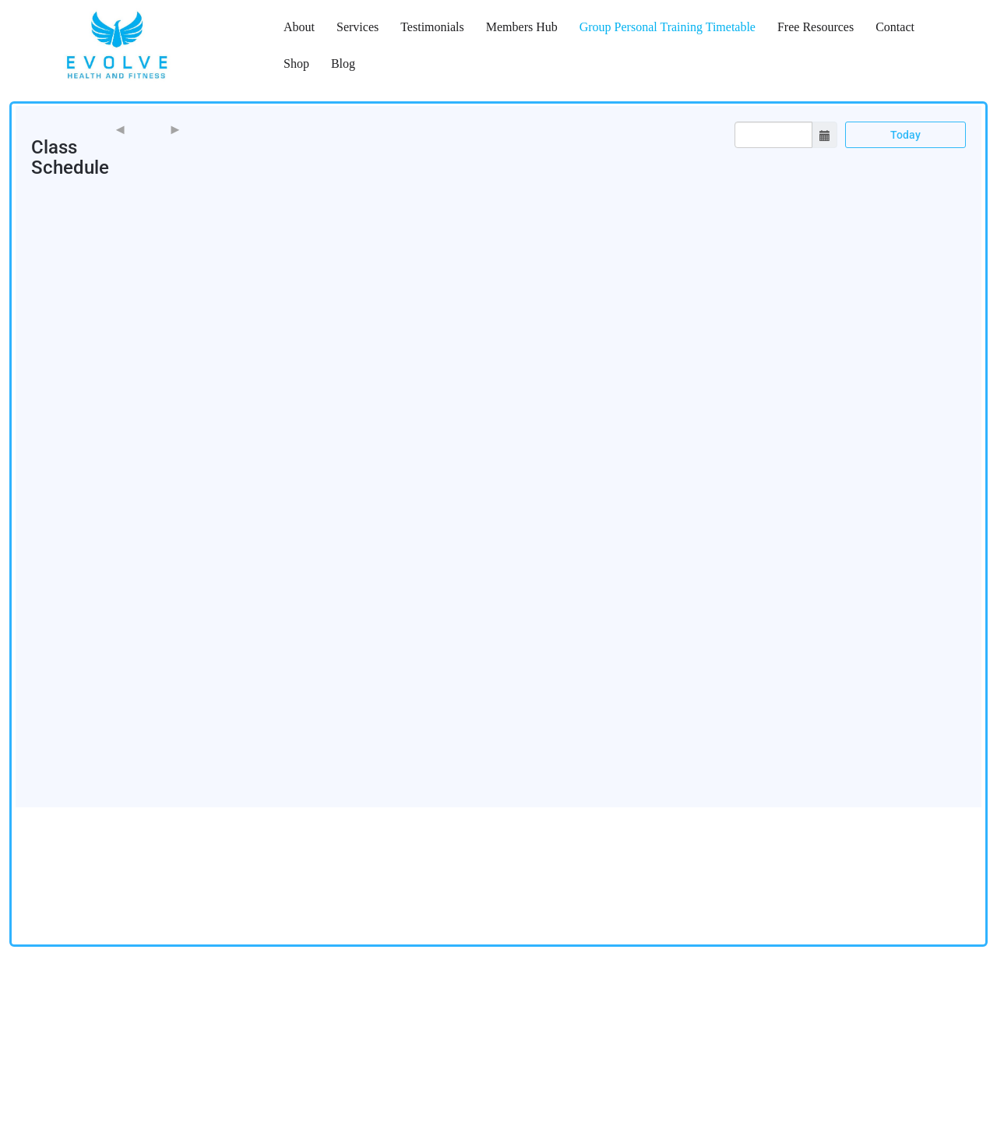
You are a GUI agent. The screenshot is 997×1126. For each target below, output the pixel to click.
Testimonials (432, 27)
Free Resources (815, 27)
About (299, 27)
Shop (296, 63)
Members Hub (522, 27)
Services (357, 27)
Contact (894, 27)
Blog (343, 63)
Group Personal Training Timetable (668, 27)
